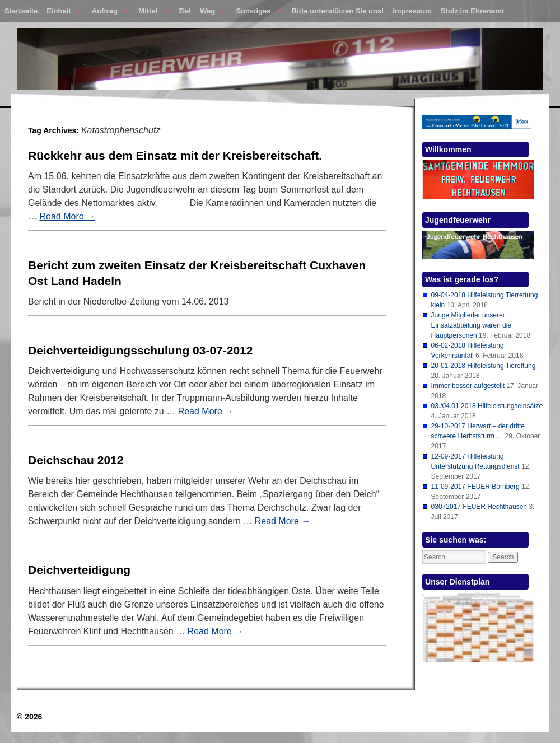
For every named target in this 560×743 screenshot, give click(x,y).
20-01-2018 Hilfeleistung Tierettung (483, 366)
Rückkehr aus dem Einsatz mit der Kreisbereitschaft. (175, 155)
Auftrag (107, 13)
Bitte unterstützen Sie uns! (338, 11)
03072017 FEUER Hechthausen (479, 507)
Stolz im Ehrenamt (472, 11)
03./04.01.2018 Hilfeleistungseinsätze (487, 406)
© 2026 (29, 716)
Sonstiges (256, 13)
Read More (67, 216)
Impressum (412, 11)
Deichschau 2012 (75, 460)
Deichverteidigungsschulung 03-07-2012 (140, 350)
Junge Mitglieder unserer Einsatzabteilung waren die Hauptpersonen (471, 325)
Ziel (185, 11)
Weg (210, 13)
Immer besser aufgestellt (468, 386)
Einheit (62, 13)
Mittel (151, 13)
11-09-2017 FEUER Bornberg (475, 486)
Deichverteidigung (79, 569)
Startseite (21, 11)
